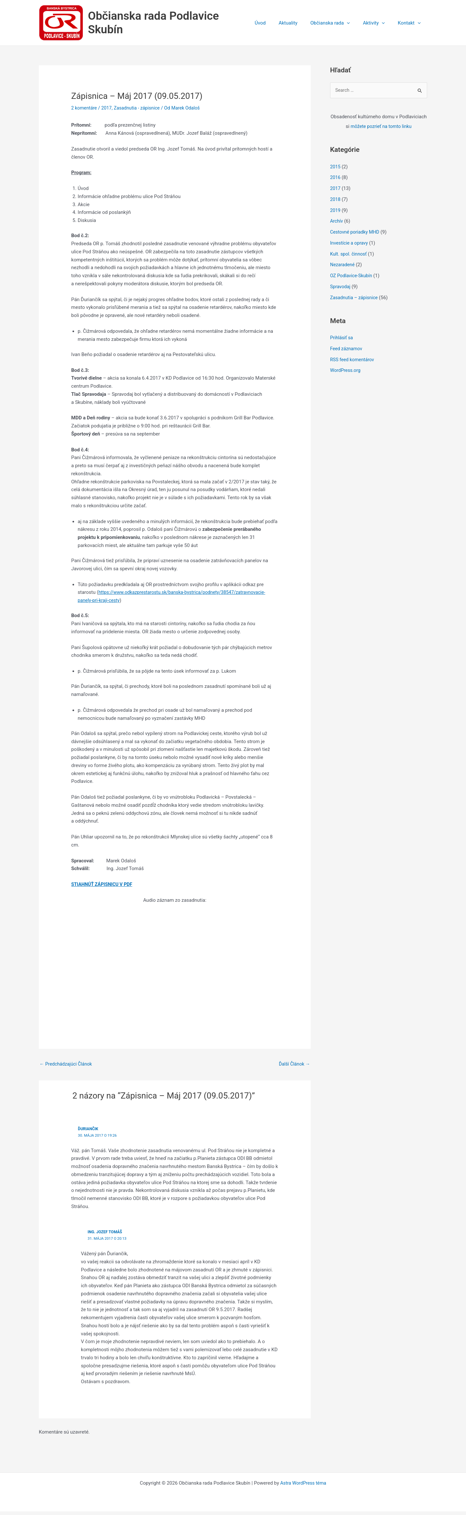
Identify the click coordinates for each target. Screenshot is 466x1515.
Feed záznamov (347, 352)
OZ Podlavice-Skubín (352, 279)
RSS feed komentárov (353, 363)
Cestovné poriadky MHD (356, 235)
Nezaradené (343, 268)
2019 (335, 213)
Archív (337, 224)
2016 (335, 181)
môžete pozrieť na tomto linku (381, 130)
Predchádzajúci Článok (67, 1067)
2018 (335, 202)
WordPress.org (346, 374)
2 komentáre (84, 111)
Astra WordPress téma (303, 1486)
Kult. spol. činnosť (349, 257)
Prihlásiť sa (342, 341)
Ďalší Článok (293, 1067)
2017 (108, 111)
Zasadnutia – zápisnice (355, 301)
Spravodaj (340, 290)
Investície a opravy (350, 246)
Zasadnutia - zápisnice (140, 111)
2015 (335, 170)
